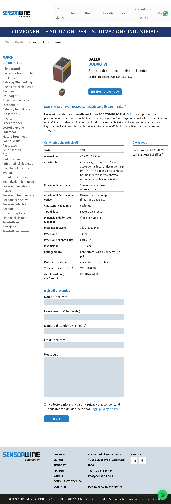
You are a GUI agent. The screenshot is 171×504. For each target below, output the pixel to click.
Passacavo (10, 145)
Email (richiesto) (84, 342)
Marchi (101, 13)
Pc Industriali (12, 150)
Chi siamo (37, 13)
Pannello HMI (12, 141)
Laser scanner (12, 123)
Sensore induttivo (15, 204)
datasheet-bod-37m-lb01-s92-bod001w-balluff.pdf (148, 152)
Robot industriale (15, 177)
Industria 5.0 (11, 114)
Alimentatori (11, 69)
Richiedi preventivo (105, 91)
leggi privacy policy (104, 409)
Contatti (141, 13)
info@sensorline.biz (100, 476)
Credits (157, 499)
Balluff (130, 114)
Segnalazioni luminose (18, 182)
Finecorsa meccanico (17, 100)
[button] (163, 495)
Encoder (8, 91)
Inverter (8, 118)
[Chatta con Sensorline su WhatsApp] (165, 13)
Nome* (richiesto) (84, 299)
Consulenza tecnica (120, 13)
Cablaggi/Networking (17, 82)
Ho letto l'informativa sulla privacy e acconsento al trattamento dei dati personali (84, 407)
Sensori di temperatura (18, 195)
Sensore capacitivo (16, 200)
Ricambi (85, 13)
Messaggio (84, 375)
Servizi (52, 13)
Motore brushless (15, 136)
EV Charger (10, 96)
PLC (5, 155)
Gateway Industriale (16, 109)
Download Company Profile (104, 486)
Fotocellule (10, 105)
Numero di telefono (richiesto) (84, 328)
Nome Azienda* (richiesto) (84, 313)
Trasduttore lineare (16, 231)
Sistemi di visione (14, 218)
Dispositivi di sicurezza (18, 87)
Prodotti (68, 13)
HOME (7, 42)
